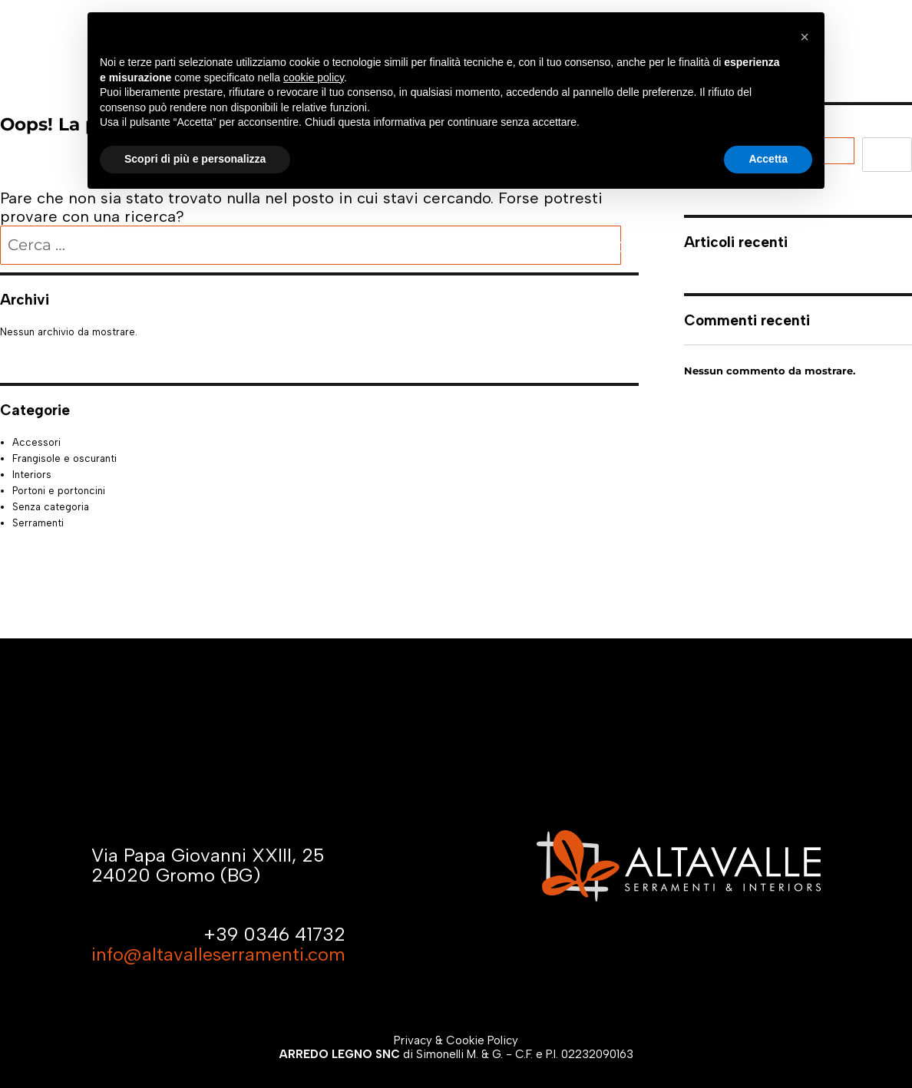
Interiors (31, 474)
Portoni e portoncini (58, 490)
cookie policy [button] (313, 77)
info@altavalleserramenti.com (218, 954)
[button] (804, 37)
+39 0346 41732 (274, 934)
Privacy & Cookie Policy (456, 1040)
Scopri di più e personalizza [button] (195, 159)
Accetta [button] (768, 159)
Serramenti (38, 523)
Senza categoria (50, 507)
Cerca (887, 154)
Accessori (36, 442)
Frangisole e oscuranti (64, 458)
